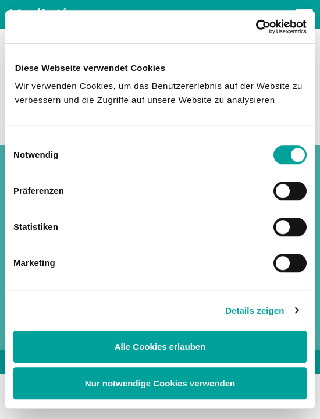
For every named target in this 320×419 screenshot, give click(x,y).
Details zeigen (254, 310)
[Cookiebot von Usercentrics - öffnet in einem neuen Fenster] (256, 26)
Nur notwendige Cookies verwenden (160, 383)
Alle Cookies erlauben (160, 346)
